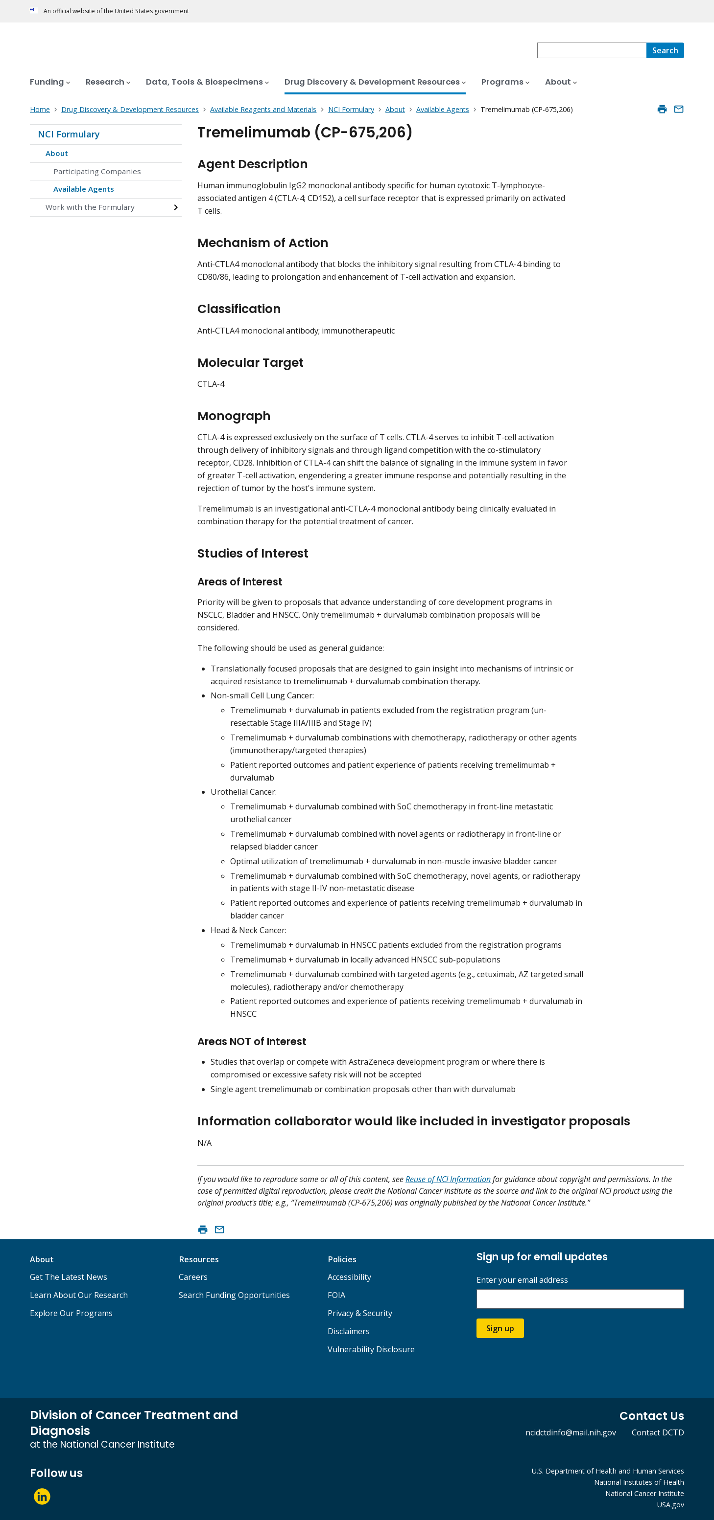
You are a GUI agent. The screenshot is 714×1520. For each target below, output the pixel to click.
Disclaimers (349, 1331)
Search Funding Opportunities (234, 1295)
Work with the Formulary (90, 207)
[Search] (665, 50)
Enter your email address (522, 1280)
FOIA (336, 1295)
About (57, 153)
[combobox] (591, 50)
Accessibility (349, 1277)
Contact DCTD (658, 1432)
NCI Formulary (69, 134)
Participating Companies (97, 171)
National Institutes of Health (639, 1482)
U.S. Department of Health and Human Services (608, 1470)
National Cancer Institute (644, 1493)
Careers (193, 1277)
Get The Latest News (68, 1277)
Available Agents (83, 189)
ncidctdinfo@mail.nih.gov (570, 1432)
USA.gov (670, 1504)
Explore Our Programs (71, 1313)
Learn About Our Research (79, 1295)
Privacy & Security (360, 1313)
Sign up (500, 1328)
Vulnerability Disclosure (371, 1349)
